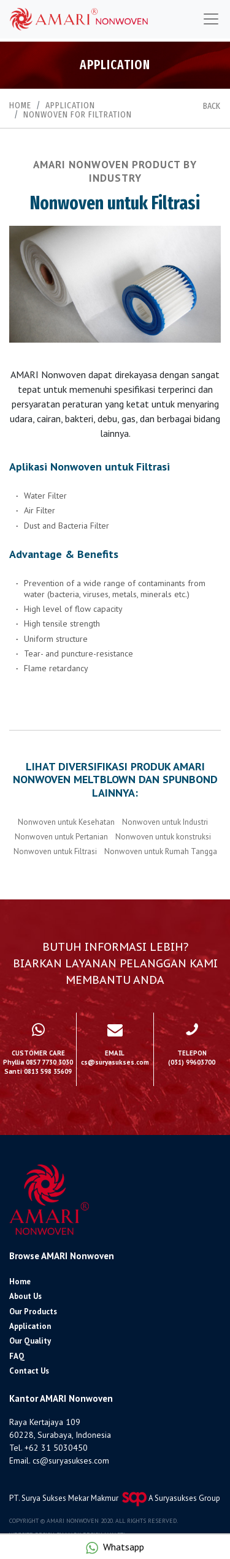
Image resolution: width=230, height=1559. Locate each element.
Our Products (33, 1311)
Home (20, 105)
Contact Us (29, 1371)
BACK (211, 106)
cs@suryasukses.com (71, 1460)
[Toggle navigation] (211, 19)
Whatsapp (123, 1547)
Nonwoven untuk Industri (165, 822)
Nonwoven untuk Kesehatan (66, 822)
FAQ (17, 1356)
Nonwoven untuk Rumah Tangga (160, 851)
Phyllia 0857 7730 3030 (38, 1062)
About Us (25, 1296)
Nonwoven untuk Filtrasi (55, 851)
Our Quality (30, 1341)
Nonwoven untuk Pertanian (61, 837)
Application (70, 105)
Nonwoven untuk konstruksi (163, 837)
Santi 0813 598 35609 (38, 1072)
